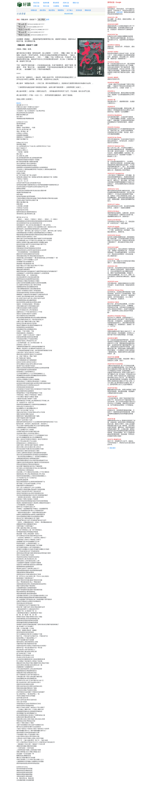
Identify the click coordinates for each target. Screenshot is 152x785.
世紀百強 (36, 3)
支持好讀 (79, 10)
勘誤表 (19, 103)
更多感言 (113, 448)
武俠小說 (66, 3)
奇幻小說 (46, 6)
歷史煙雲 (56, 3)
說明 (47, 19)
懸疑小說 (76, 3)
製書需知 (61, 10)
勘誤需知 (52, 10)
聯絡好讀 (88, 10)
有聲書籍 (66, 6)
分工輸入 (70, 10)
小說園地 (56, 6)
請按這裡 (119, 12)
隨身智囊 (46, 3)
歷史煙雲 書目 (68, 13)
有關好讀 (34, 10)
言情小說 (36, 6)
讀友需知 (43, 10)
